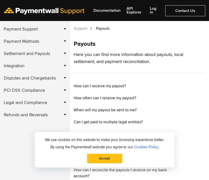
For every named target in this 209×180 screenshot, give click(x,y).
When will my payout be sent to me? (105, 110)
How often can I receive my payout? (105, 98)
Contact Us (185, 10)
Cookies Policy (146, 147)
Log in (153, 10)
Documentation (107, 10)
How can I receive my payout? (100, 86)
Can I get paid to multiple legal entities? (108, 122)
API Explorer (134, 10)
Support (80, 28)
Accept (104, 158)
